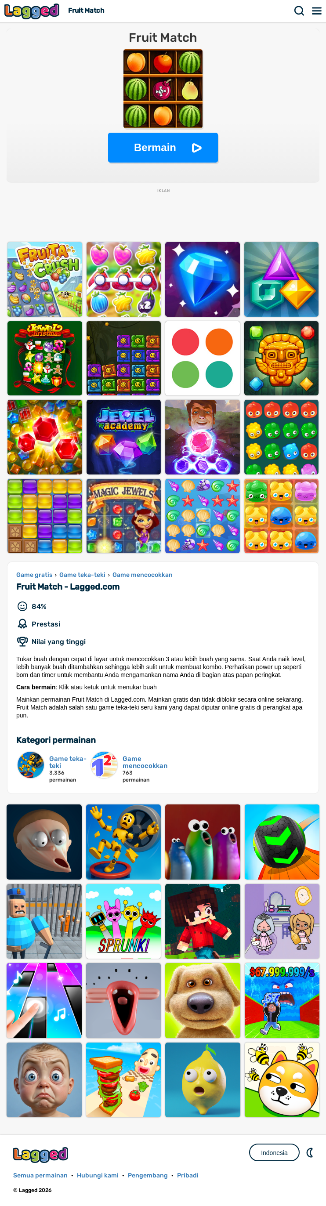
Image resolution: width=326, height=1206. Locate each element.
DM (310, 1152)
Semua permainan (40, 1175)
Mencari (299, 11)
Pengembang (148, 1175)
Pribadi (188, 1175)
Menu (317, 11)
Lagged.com (41, 1155)
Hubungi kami (98, 1175)
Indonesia (274, 1152)
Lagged (33, 11)
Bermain (155, 147)
